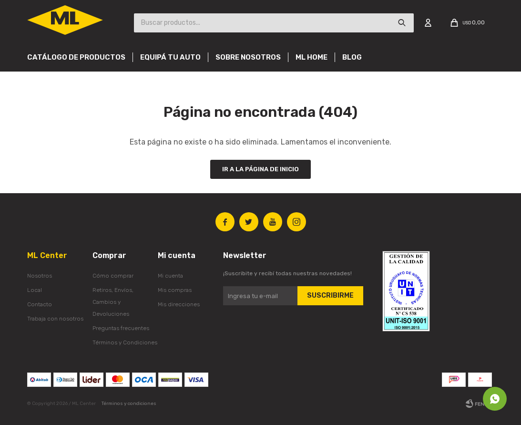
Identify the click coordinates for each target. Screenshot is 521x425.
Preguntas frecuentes (120, 328)
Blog (352, 57)
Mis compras (175, 290)
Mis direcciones (179, 304)
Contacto (39, 304)
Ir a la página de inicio (260, 169)
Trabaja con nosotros (55, 318)
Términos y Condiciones (124, 342)
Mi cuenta (170, 275)
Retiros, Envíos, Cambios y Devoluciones (112, 302)
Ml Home (311, 57)
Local (34, 290)
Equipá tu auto (170, 57)
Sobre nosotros (248, 57)
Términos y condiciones (129, 403)
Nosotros (39, 275)
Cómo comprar (112, 275)
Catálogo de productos (76, 57)
